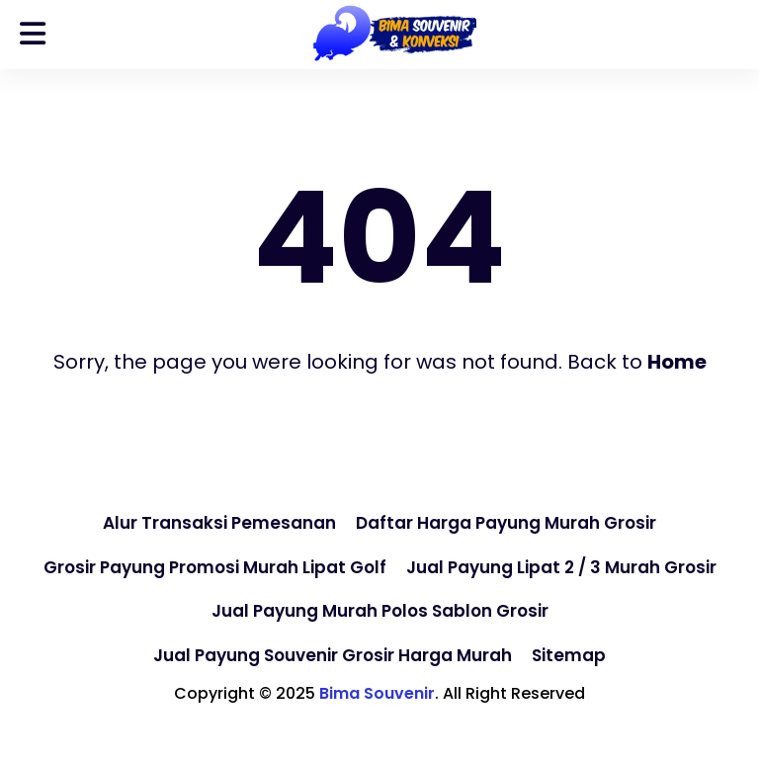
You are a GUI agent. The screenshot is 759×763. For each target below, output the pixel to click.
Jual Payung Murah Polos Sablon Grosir (379, 611)
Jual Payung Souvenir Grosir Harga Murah (332, 655)
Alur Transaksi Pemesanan (219, 523)
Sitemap (569, 655)
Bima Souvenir (377, 693)
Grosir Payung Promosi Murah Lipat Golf (214, 567)
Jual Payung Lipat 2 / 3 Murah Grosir (561, 567)
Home (677, 362)
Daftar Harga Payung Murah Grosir (506, 523)
